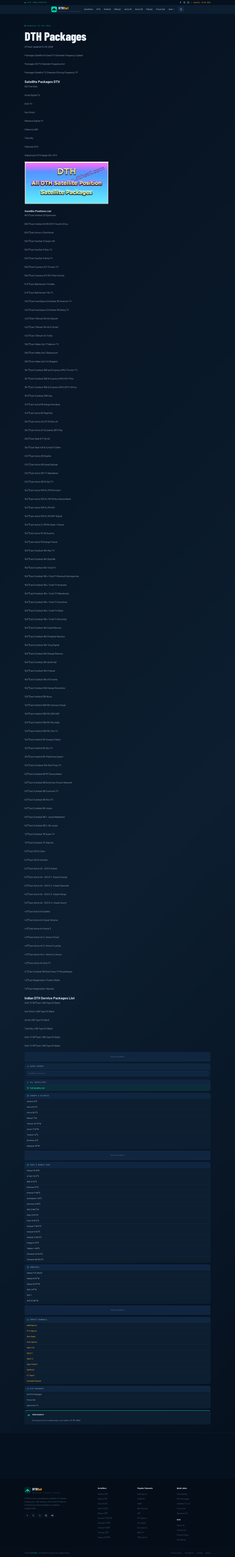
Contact (199, 1553)
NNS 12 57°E (32, 1181)
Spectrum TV (32, 1405)
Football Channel (34, 1381)
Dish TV (28, 1002)
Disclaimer (181, 1540)
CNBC (139, 1503)
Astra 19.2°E (32, 1107)
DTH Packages (183, 1499)
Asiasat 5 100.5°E (34, 1237)
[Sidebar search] (117, 1073)
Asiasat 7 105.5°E (34, 1226)
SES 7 (29, 1295)
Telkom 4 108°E (33, 1248)
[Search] (181, 9)
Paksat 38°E (103, 1513)
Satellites (88, 9)
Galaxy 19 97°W (33, 1278)
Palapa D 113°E (33, 1243)
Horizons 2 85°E (33, 1204)
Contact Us (181, 1530)
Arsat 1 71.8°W (33, 1129)
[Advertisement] (117, 1455)
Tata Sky (29, 1028)
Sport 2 (30, 1358)
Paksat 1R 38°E (33, 1170)
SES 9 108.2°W (33, 1209)
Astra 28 (139, 9)
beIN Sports (32, 1325)
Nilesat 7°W (32, 1118)
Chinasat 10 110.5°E (35, 1254)
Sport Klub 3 (32, 1364)
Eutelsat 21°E (32, 1140)
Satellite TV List (183, 1503)
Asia (172, 9)
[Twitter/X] (184, 2)
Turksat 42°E (32, 1135)
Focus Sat (160, 9)
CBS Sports (142, 1537)
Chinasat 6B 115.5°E (35, 1259)
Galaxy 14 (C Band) (34, 1273)
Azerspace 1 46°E (34, 1198)
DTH (98, 9)
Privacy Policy (183, 1535)
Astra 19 (127, 9)
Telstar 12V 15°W (34, 1123)
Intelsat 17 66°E (33, 1193)
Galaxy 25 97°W (33, 1284)
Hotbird (107, 9)
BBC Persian (142, 1508)
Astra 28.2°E (32, 1112)
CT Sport (31, 1375)
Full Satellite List (36, 1088)
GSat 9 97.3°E (32, 1215)
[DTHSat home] (58, 1490)
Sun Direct (30, 1011)
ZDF (139, 1513)
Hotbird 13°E (32, 1101)
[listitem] (27, 1515)
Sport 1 (30, 1353)
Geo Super (31, 1336)
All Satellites (182, 1494)
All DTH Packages (34, 1394)
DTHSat (34, 1553)
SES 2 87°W (32, 1289)
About (208, 1553)
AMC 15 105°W (32, 1300)
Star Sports (32, 1342)
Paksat (149, 9)
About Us (181, 1525)
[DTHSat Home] (65, 9)
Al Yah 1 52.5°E (33, 1176)
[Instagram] (188, 2)
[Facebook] (180, 2)
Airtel (27, 1019)
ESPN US (30, 1370)
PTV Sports (32, 1331)
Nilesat (117, 9)
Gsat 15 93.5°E (33, 1220)
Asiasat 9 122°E (33, 1231)
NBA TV (140, 1532)
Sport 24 (30, 1347)
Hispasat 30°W (33, 1146)
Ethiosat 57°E (33, 1187)
